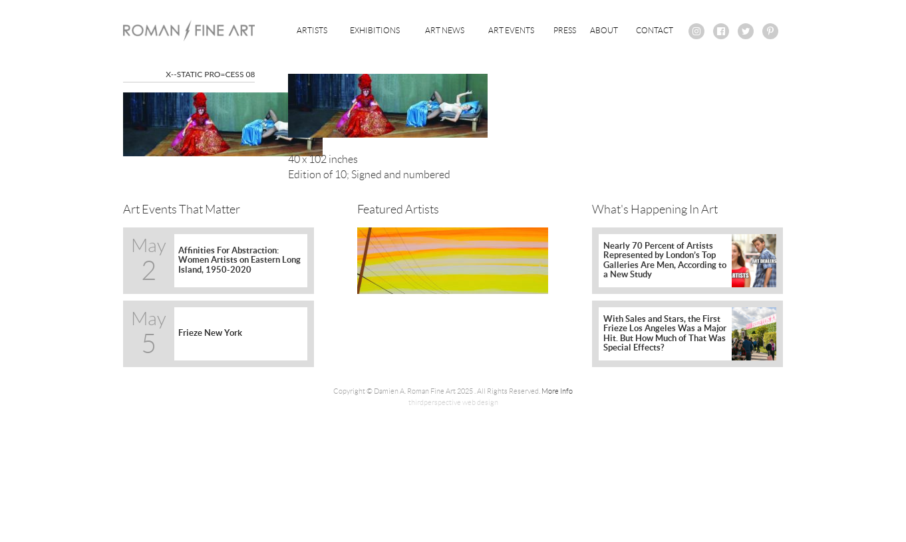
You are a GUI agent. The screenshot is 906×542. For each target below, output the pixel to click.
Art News (444, 30)
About (604, 30)
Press (564, 30)
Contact (654, 30)
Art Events (511, 30)
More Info (557, 391)
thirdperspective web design (453, 402)
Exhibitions (375, 30)
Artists (312, 30)
